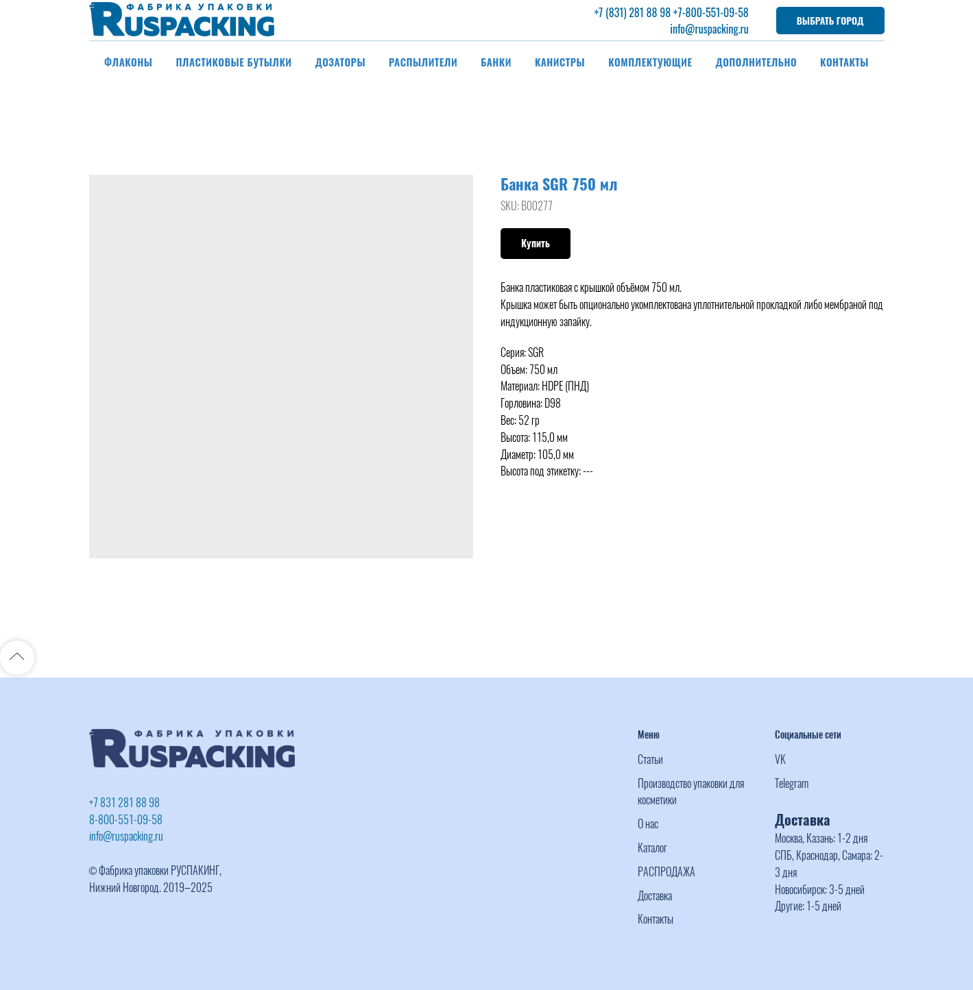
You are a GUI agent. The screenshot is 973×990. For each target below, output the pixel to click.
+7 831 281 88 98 (124, 802)
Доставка (655, 896)
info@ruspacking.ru (709, 29)
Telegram (791, 783)
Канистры (560, 61)
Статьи (650, 759)
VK (780, 759)
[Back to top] (17, 658)
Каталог (652, 848)
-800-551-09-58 (715, 12)
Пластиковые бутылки (233, 61)
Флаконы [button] (128, 61)
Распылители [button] (423, 61)
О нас (648, 824)
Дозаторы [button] (340, 61)
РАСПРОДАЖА (666, 872)
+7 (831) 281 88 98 (632, 12)
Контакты (844, 61)
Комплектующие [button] (650, 61)
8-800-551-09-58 (126, 820)
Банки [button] (496, 61)
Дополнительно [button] (756, 61)
